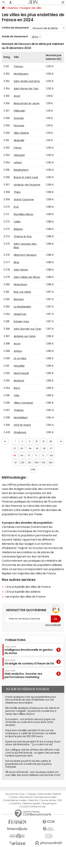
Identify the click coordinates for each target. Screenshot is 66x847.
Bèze (16, 262)
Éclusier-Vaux (21, 321)
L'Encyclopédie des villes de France (28, 586)
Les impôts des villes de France (25, 596)
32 (43, 441)
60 (21, 448)
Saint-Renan (21, 269)
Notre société (44, 794)
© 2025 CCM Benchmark (33, 807)
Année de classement (15, 36)
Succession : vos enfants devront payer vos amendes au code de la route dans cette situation (30, 722)
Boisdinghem (21, 170)
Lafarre (18, 162)
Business (13, 8)
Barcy (17, 388)
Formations (15, 640)
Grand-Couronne (24, 199)
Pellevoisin (19, 110)
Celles (17, 221)
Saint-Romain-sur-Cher (27, 329)
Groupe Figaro (49, 803)
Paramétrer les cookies (15, 800)
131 (15, 463)
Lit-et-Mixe (20, 358)
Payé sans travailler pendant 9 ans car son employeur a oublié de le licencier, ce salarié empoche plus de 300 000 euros (30, 733)
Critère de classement (15, 27)
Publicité (57, 794)
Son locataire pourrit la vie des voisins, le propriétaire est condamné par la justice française (28, 764)
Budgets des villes (31, 8)
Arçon (17, 343)
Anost (17, 96)
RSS (60, 800)
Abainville (19, 140)
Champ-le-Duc (23, 236)
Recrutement (26, 797)
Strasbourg (20, 432)
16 (36, 441)
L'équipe (32, 794)
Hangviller (19, 366)
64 (30, 448)
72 (43, 455)
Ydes (16, 395)
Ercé (16, 207)
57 (15, 448)
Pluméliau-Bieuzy (23, 214)
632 (43, 463)
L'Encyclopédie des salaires (22, 591)
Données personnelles (45, 797)
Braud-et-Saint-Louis (26, 177)
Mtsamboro (20, 284)
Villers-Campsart (23, 402)
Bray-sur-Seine (22, 292)
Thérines (19, 410)
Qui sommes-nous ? (15, 794)
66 (44, 448)
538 (37, 463)
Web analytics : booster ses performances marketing (23, 674)
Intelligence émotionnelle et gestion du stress (28, 650)
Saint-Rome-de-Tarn (26, 88)
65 (37, 448)
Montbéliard (20, 417)
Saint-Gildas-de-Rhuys (27, 277)
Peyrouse (19, 125)
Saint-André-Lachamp (27, 81)
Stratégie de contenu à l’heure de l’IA (29, 662)
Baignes (18, 229)
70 (29, 455)
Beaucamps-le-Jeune (26, 103)
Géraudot (19, 155)
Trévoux (18, 66)
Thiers (17, 192)
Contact (14, 797)
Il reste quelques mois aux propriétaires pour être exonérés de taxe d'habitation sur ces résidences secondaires (30, 700)
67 (51, 448)
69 (21, 455)
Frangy (17, 147)
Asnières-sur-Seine (25, 336)
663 (51, 463)
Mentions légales (31, 803)
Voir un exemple (53, 625)
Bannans (19, 299)
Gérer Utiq (33, 800)
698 (33, 470)
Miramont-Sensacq (25, 255)
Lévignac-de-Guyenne (27, 184)
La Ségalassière (22, 306)
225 (22, 463)
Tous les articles (48, 800)
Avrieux (18, 351)
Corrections (15, 803)
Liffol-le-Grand (22, 425)
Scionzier (19, 118)
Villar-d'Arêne (21, 133)
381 (29, 463)
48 (50, 441)
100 (51, 455)
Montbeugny (21, 74)
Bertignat (19, 380)
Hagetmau (20, 314)
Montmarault (21, 373)
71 (36, 455)
